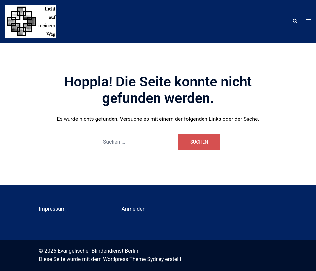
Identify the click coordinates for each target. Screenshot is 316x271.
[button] (294, 21)
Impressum (52, 209)
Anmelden (134, 209)
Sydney (155, 259)
